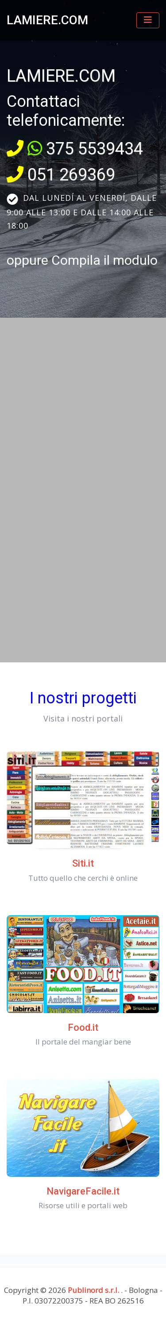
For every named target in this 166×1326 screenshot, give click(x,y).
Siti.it (83, 863)
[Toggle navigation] (147, 20)
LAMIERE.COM (47, 20)
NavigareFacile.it (83, 1191)
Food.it (83, 1027)
